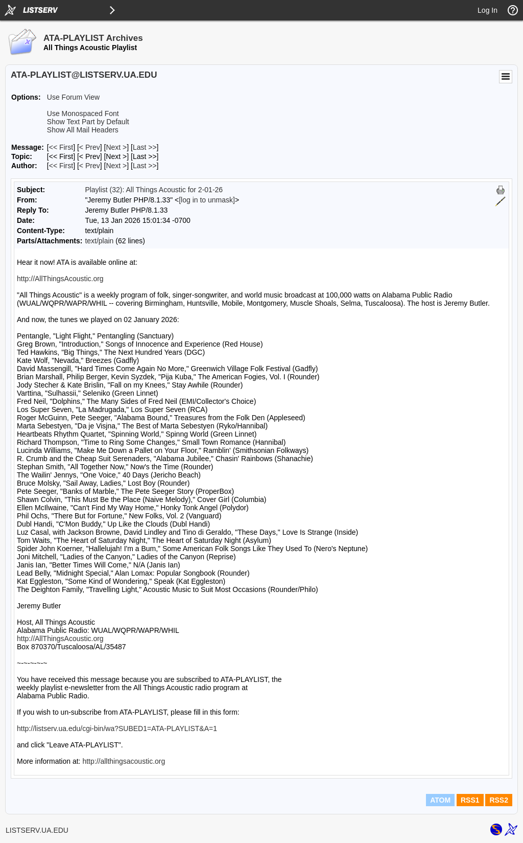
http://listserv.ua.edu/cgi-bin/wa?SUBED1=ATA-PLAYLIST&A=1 (117, 728)
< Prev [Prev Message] (89, 147)
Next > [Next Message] (116, 147)
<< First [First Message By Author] (61, 166)
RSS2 (498, 800)
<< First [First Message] (61, 147)
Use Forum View (73, 97)
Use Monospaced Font (83, 113)
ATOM (440, 800)
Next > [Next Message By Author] (116, 166)
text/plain (99, 241)
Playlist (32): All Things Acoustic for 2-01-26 (154, 190)
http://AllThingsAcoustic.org (60, 279)
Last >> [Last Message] (145, 147)
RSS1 (470, 800)
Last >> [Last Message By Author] (145, 166)
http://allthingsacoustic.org (123, 761)
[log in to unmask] (207, 200)
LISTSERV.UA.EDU (37, 830)
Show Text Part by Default (88, 122)
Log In (487, 10)
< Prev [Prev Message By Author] (89, 166)
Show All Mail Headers (82, 130)
